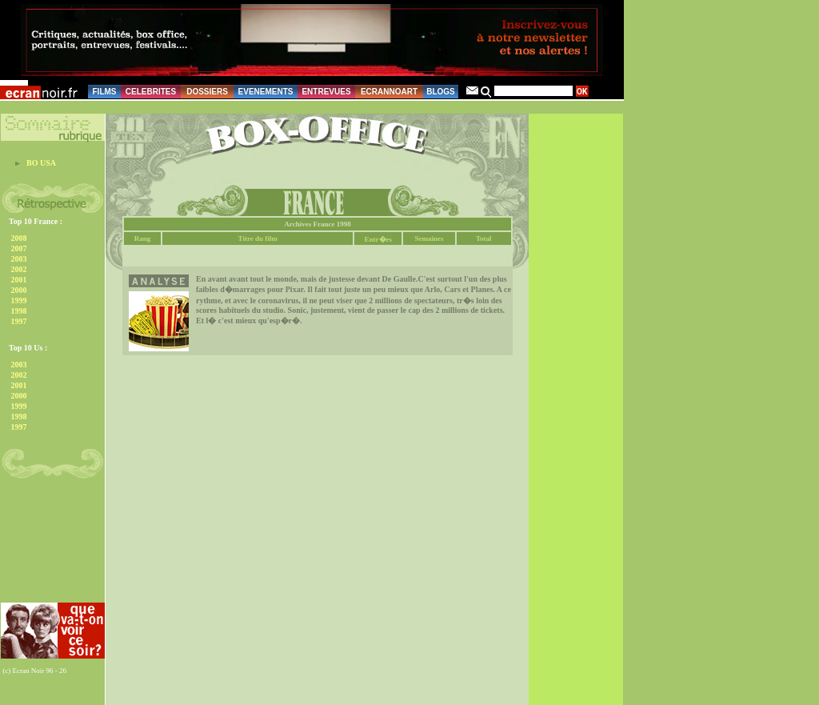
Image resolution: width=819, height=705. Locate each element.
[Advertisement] (51, 545)
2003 (19, 258)
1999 (19, 300)
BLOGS (440, 91)
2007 (19, 248)
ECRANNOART (389, 91)
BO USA (41, 162)
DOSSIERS (207, 91)
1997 (19, 321)
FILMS (105, 91)
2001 (19, 279)
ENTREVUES (326, 91)
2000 (19, 290)
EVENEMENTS (266, 91)
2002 (19, 269)
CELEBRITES (151, 91)
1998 (19, 310)
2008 (19, 238)
